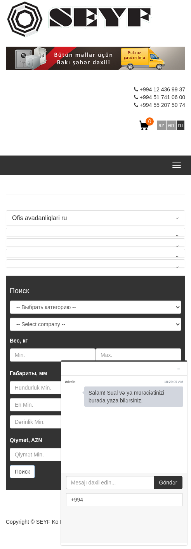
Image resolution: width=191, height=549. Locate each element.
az (161, 125)
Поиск (22, 472)
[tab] (95, 218)
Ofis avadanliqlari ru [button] (39, 218)
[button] (95, 232)
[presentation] (125, 525)
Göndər (168, 482)
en (171, 125)
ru (180, 125)
